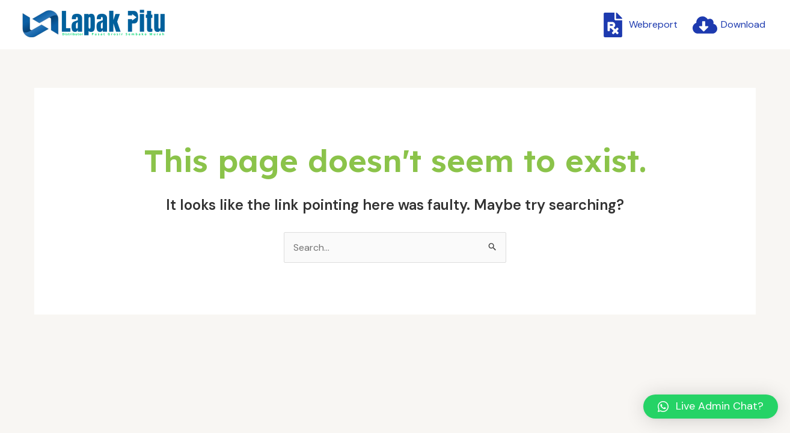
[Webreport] (638, 25)
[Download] (728, 25)
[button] (710, 407)
